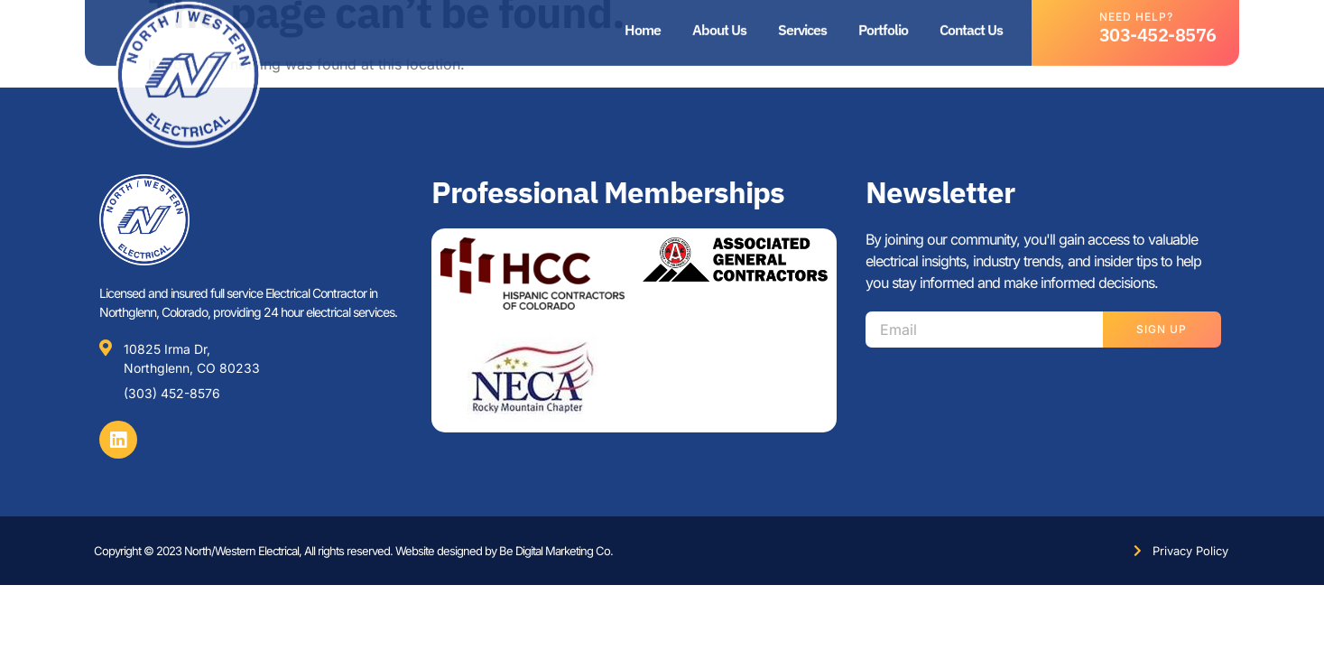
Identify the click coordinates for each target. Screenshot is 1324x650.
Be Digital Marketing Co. (556, 550)
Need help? (1136, 12)
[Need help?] (1071, 23)
